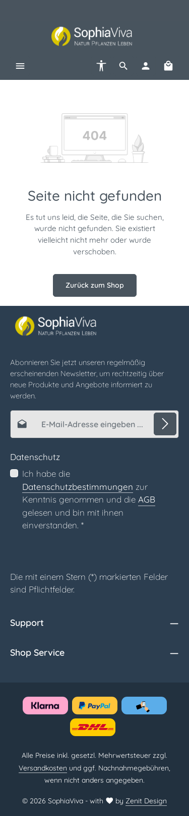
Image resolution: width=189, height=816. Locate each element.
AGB (146, 499)
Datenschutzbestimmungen (77, 486)
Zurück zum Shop (95, 285)
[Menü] (20, 66)
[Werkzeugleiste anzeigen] (101, 66)
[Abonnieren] (165, 423)
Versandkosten (43, 768)
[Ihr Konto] (146, 66)
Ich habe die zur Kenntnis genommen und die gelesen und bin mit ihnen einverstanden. (88, 499)
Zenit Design (146, 800)
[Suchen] (123, 66)
